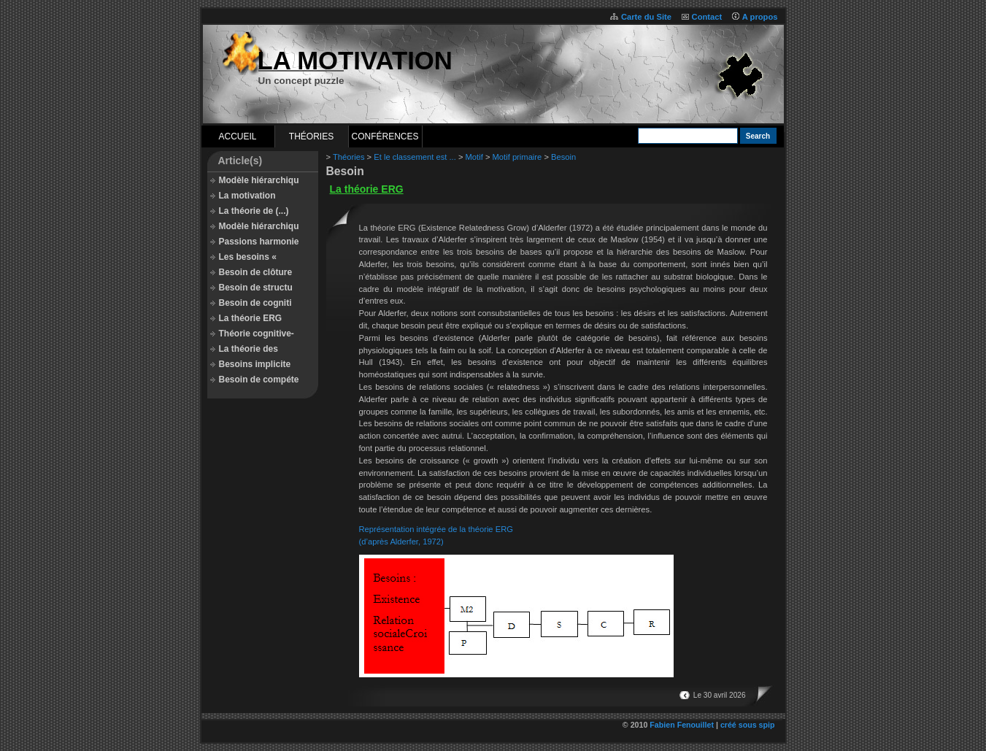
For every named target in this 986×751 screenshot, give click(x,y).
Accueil (237, 136)
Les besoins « (248, 257)
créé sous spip (747, 724)
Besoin (563, 157)
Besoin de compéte (259, 379)
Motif (474, 157)
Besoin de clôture (256, 272)
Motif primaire (517, 157)
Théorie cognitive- (256, 333)
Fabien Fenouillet (682, 724)
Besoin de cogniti (255, 303)
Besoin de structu (256, 287)
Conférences (384, 136)
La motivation (247, 195)
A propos (760, 16)
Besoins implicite (255, 364)
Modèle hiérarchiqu (259, 180)
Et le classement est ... (415, 157)
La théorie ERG (250, 318)
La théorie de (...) (254, 211)
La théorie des (248, 349)
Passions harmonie (259, 241)
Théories (311, 136)
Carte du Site (646, 16)
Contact (707, 16)
